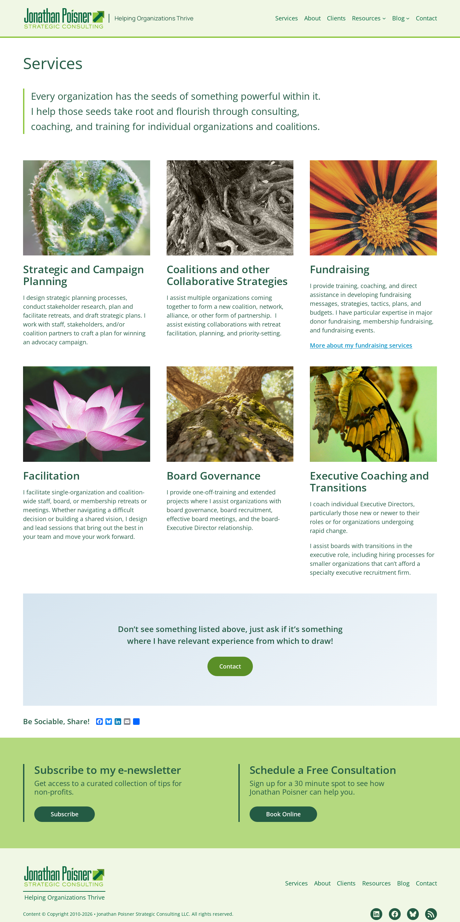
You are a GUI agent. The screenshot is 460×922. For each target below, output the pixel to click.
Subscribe (64, 814)
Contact (230, 666)
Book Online (283, 814)
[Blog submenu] (408, 18)
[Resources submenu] (384, 18)
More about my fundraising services (361, 345)
